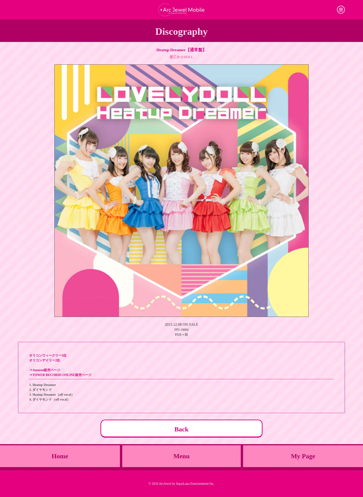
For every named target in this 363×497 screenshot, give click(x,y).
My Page (303, 456)
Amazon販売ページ (46, 370)
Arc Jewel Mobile (181, 9)
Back (182, 429)
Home (60, 456)
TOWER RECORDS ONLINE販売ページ (61, 375)
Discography (181, 31)
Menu (181, 456)
